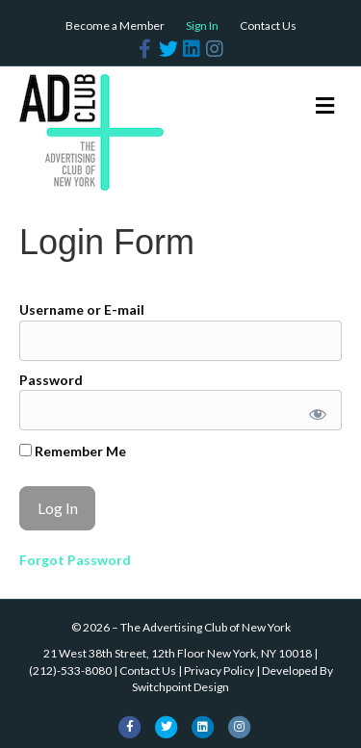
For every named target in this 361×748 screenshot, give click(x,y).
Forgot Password (75, 560)
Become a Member (115, 25)
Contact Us (268, 25)
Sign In (202, 25)
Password (51, 380)
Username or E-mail (81, 309)
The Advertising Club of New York (205, 627)
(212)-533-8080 (70, 670)
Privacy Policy (219, 670)
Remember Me (72, 451)
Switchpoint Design (180, 687)
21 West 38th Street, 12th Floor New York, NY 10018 (177, 653)
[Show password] (314, 410)
